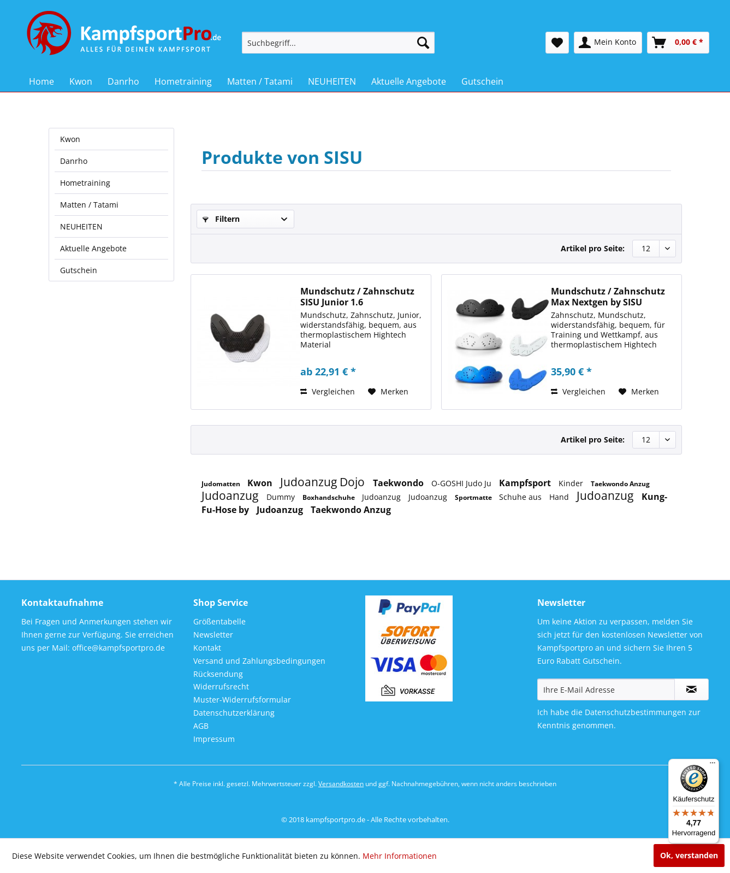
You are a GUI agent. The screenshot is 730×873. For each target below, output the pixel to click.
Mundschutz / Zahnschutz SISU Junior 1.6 (357, 297)
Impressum (214, 739)
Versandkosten (341, 783)
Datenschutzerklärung (234, 712)
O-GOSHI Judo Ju (462, 483)
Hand (560, 497)
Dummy (281, 497)
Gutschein (78, 270)
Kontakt (207, 647)
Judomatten (221, 483)
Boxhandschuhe (329, 497)
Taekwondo (399, 483)
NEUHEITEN (81, 226)
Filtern (221, 219)
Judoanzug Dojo (323, 481)
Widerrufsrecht (221, 686)
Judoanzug (231, 495)
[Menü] (712, 765)
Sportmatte (474, 497)
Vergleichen (327, 391)
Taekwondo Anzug (620, 483)
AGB (201, 726)
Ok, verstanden (689, 855)
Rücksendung (218, 674)
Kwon (70, 139)
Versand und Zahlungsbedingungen (259, 661)
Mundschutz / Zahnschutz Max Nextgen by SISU (608, 297)
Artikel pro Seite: (593, 248)
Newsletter (213, 634)
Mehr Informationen (400, 856)
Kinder (572, 483)
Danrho (73, 161)
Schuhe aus (521, 497)
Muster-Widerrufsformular (242, 699)
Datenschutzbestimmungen (635, 712)
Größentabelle (219, 621)
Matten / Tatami (89, 204)
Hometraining (85, 183)
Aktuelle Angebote (93, 248)
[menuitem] (338, 43)
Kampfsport (526, 483)
